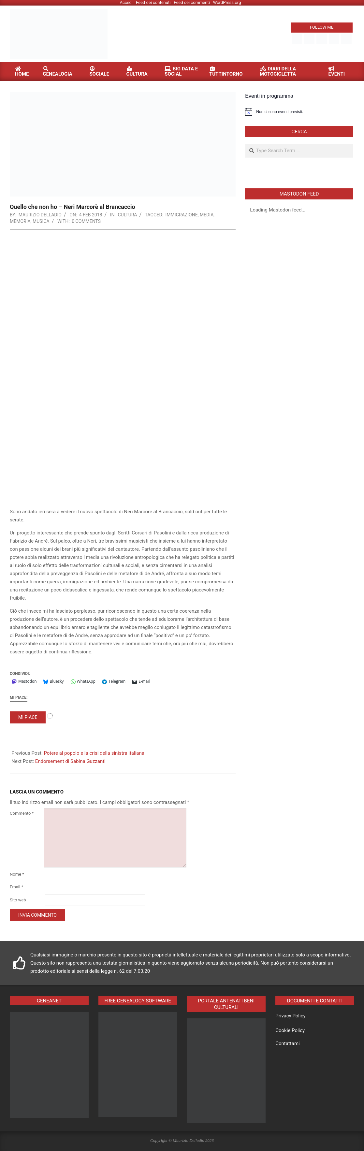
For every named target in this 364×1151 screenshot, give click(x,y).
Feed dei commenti (192, 2)
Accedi (126, 2)
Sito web (18, 899)
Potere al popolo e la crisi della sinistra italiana (94, 753)
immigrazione (182, 214)
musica (41, 221)
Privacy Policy (290, 1016)
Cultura (127, 214)
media (206, 214)
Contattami (287, 1043)
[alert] (299, 112)
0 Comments (86, 221)
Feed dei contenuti (153, 2)
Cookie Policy (290, 1030)
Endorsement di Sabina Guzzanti (70, 761)
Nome (17, 874)
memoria (20, 221)
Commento (22, 813)
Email (16, 886)
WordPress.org (227, 2)
